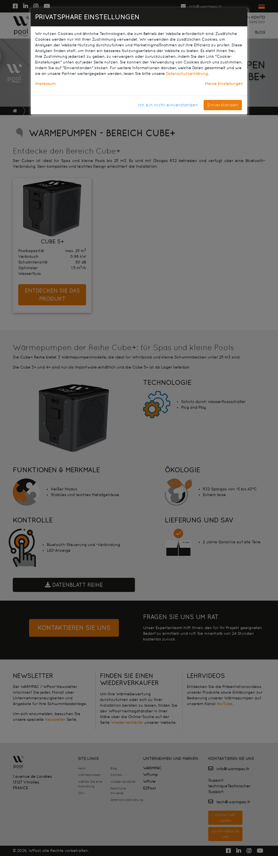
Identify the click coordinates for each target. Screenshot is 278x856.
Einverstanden (222, 104)
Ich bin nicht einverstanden (168, 104)
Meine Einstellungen (224, 83)
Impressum (45, 83)
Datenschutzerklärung (187, 73)
